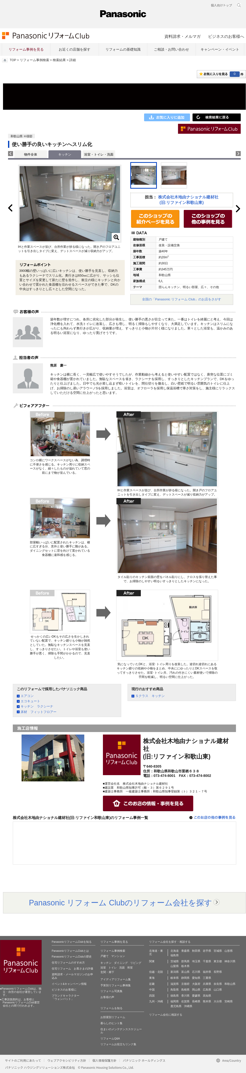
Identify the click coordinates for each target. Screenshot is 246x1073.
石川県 (196, 971)
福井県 (207, 971)
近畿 (152, 983)
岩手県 (207, 950)
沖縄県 (188, 1006)
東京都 (218, 961)
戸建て (104, 956)
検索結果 (59, 60)
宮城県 (218, 950)
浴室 (103, 967)
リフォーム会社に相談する (165, 1014)
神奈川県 (229, 961)
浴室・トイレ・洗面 (98, 154)
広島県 (207, 989)
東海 (152, 977)
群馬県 (185, 961)
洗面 (122, 967)
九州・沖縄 (156, 1001)
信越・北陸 (156, 971)
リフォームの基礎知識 (123, 49)
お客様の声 (107, 997)
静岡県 (185, 977)
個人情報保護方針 (104, 1060)
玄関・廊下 (107, 972)
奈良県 (218, 983)
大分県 (218, 1001)
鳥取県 (174, 989)
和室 (130, 967)
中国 (152, 989)
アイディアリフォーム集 (115, 979)
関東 (152, 961)
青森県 (185, 950)
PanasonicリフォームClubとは (70, 950)
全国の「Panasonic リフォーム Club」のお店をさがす (181, 299)
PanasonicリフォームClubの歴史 (72, 956)
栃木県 (185, 966)
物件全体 (30, 154)
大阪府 (196, 983)
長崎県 (196, 1001)
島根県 (185, 989)
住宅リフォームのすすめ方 (68, 962)
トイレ (112, 967)
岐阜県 (174, 977)
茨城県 (174, 961)
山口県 (218, 989)
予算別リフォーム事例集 (115, 985)
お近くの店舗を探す (74, 49)
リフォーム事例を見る (26, 49)
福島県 (174, 955)
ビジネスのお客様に (64, 989)
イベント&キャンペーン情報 (69, 983)
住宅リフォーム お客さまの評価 (72, 968)
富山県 (185, 971)
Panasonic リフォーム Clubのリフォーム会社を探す (120, 902)
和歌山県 (229, 983)
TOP (13, 60)
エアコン (27, 696)
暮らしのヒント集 (111, 1023)
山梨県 (174, 966)
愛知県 (196, 977)
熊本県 (207, 1001)
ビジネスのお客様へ (226, 36)
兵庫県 (207, 983)
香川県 (185, 995)
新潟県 (174, 971)
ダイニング (121, 962)
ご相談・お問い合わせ (171, 49)
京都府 (185, 983)
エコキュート (30, 701)
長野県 (218, 971)
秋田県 (196, 950)
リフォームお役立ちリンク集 (118, 1044)
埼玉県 (196, 961)
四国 (152, 995)
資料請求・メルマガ (182, 36)
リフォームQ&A (110, 1038)
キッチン (105, 962)
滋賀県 (174, 983)
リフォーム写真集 (111, 991)
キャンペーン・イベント (220, 49)
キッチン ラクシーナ (37, 706)
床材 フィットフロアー (38, 712)
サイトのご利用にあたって (23, 1060)
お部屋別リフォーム (112, 1017)
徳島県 (174, 995)
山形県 (228, 950)
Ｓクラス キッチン (150, 696)
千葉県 (207, 961)
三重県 (207, 977)
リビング (135, 962)
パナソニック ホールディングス (144, 1060)
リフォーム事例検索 (34, 60)
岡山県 (196, 989)
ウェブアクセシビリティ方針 (66, 1060)
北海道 (174, 950)
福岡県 (174, 1001)
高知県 (207, 995)
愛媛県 (196, 995)
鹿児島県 (175, 1006)
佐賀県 (185, 1001)
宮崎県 (228, 1001)
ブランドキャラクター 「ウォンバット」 (65, 997)
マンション (118, 956)
